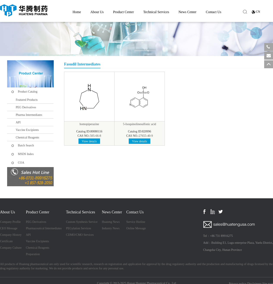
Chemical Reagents (27, 137)
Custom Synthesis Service (81, 221)
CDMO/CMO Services (80, 234)
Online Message (136, 228)
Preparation (33, 254)
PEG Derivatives (26, 107)
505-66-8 (95, 135)
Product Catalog (28, 91)
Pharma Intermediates (29, 114)
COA (21, 162)
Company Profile (10, 221)
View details (89, 141)
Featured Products (27, 99)
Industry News (110, 228)
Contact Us (213, 12)
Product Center (123, 12)
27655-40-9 (146, 135)
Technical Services (156, 12)
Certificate (6, 241)
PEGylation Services (78, 228)
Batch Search (26, 145)
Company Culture (11, 247)
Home (76, 12)
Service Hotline (135, 221)
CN (258, 11)
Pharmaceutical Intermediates (44, 228)
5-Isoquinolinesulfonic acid (139, 124)
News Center (187, 12)
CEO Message (8, 228)
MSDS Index (26, 154)
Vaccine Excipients (27, 130)
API (18, 122)
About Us (97, 12)
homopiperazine (89, 124)
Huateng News (111, 221)
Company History (11, 234)
